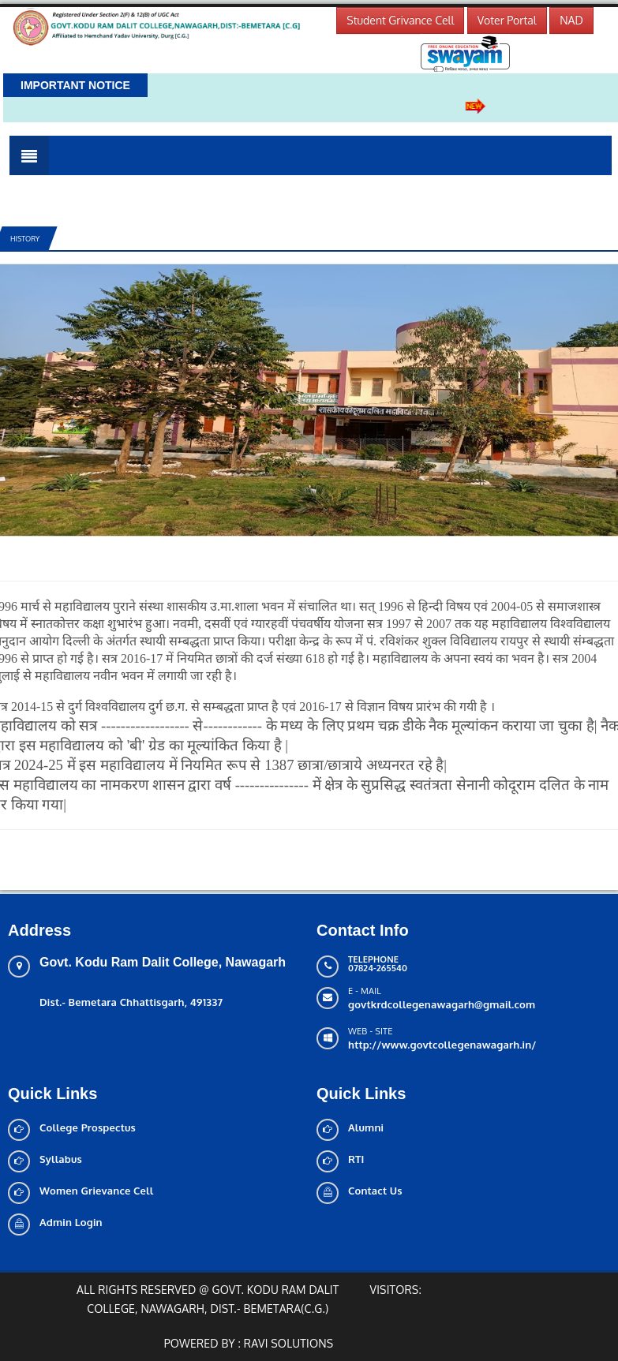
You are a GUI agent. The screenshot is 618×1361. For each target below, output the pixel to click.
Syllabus (60, 1159)
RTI (356, 1159)
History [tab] (24, 238)
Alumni (366, 1127)
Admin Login (71, 1222)
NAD (571, 20)
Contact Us (375, 1190)
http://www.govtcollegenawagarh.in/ (442, 1044)
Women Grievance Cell (96, 1190)
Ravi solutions (289, 1343)
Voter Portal (507, 20)
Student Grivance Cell (400, 20)
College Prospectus (87, 1127)
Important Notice (75, 85)
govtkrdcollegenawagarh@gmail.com (441, 1004)
